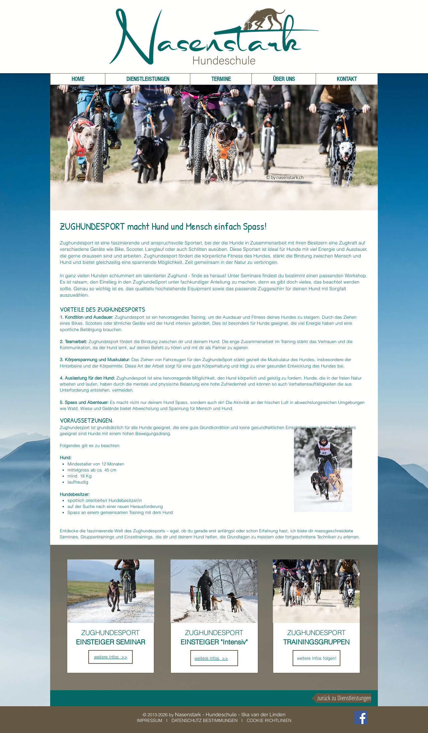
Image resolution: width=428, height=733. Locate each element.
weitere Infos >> (211, 658)
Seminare (251, 276)
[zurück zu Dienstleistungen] (341, 698)
